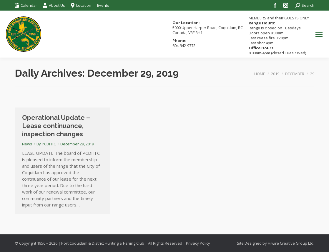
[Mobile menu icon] (319, 34)
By (46, 144)
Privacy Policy (198, 243)
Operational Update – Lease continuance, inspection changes (56, 126)
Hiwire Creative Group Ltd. (291, 243)
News (27, 144)
